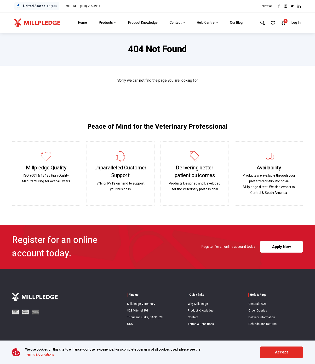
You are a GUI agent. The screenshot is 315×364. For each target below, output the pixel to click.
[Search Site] (261, 22)
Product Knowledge (200, 310)
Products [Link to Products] (106, 22)
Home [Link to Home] (81, 22)
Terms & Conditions (201, 324)
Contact (193, 317)
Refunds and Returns (262, 324)
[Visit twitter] (292, 6)
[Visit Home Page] (37, 22)
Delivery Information (261, 317)
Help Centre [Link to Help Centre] (206, 22)
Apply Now (281, 247)
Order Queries (257, 310)
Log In (296, 22)
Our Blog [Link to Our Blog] (235, 22)
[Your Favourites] (272, 23)
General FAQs (257, 304)
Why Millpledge (198, 304)
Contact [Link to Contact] (176, 22)
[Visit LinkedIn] (299, 6)
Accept (281, 352)
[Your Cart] (283, 22)
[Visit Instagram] (285, 6)
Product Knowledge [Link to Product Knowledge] (142, 22)
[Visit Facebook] (279, 6)
